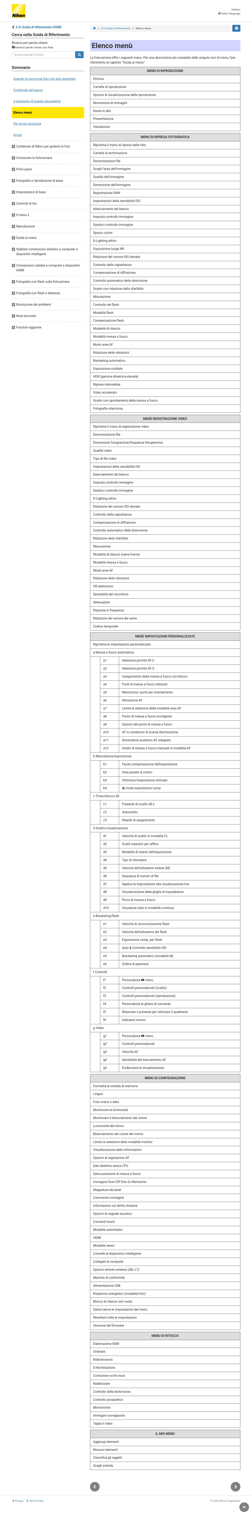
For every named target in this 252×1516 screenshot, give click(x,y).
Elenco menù (22, 112)
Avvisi (17, 135)
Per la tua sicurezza (27, 124)
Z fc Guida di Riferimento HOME (38, 27)
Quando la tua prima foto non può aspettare (44, 79)
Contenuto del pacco (28, 90)
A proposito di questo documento (37, 101)
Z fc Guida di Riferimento (115, 28)
